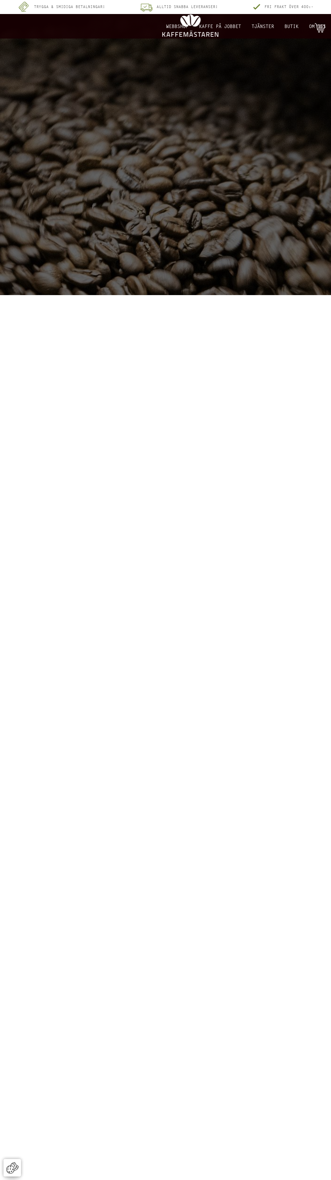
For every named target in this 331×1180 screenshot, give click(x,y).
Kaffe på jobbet (220, 26)
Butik (291, 26)
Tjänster (262, 26)
